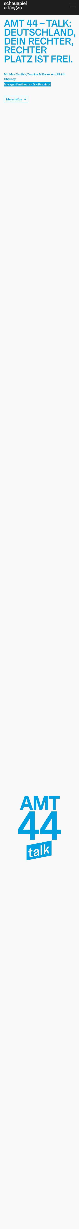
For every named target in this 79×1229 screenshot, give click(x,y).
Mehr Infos (14, 99)
